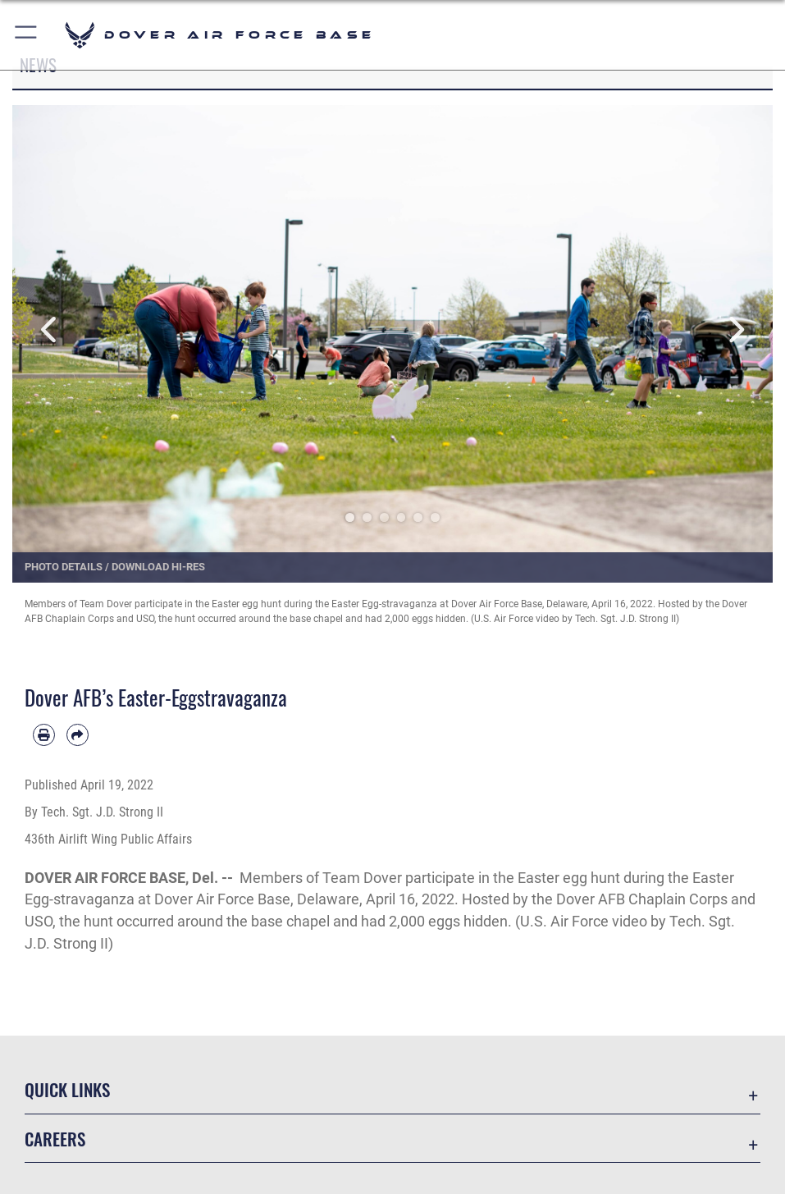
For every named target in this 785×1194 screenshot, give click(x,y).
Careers (55, 1138)
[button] (26, 35)
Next (734, 329)
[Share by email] (77, 735)
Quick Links (67, 1089)
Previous (50, 329)
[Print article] (44, 735)
